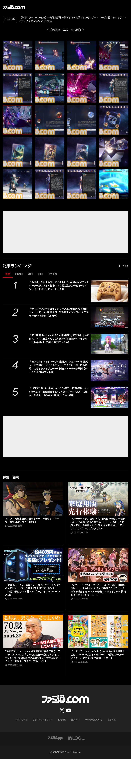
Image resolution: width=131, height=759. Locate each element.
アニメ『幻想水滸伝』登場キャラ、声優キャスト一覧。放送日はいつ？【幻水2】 (32, 520)
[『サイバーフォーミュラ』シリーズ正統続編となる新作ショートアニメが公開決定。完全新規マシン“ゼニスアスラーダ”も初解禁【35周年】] (109, 317)
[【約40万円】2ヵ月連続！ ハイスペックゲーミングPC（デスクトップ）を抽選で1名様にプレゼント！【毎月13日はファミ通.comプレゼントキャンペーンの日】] (33, 565)
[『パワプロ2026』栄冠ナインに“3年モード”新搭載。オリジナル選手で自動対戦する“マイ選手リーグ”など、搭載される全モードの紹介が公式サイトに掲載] (109, 397)
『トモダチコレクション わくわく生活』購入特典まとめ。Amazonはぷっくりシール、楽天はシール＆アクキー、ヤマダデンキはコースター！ (98, 654)
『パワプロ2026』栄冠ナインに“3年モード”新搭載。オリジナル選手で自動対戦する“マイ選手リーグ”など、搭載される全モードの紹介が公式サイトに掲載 (59, 392)
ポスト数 (52, 274)
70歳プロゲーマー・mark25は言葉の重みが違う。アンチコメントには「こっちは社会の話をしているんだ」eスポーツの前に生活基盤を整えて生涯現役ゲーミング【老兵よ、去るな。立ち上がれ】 (32, 656)
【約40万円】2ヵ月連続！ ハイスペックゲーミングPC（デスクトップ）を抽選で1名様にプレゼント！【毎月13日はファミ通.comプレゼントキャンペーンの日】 (32, 590)
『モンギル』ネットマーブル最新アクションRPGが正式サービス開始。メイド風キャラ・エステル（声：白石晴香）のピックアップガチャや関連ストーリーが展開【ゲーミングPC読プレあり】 (58, 366)
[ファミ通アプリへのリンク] (55, 737)
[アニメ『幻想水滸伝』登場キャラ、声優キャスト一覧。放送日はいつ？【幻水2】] (33, 499)
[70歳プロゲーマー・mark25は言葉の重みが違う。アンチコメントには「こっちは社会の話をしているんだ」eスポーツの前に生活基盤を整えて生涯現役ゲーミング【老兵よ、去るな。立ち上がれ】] (33, 631)
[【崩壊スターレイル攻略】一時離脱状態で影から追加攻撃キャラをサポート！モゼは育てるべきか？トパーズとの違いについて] (17, 55)
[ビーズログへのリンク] (76, 737)
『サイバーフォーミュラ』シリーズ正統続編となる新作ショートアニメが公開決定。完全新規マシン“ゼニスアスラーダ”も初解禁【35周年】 (58, 312)
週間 (30, 274)
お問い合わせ (21, 720)
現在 (7, 274)
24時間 (19, 274)
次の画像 (76, 29)
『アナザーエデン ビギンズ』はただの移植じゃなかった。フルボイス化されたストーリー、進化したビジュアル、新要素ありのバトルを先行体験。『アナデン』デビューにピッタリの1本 (98, 523)
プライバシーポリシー (43, 720)
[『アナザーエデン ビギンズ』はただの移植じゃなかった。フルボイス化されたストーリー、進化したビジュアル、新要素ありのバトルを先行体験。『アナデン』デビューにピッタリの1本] (98, 499)
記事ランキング (17, 266)
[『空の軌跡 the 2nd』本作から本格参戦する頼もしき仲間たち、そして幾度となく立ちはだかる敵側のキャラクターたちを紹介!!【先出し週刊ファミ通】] (109, 344)
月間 (40, 274)
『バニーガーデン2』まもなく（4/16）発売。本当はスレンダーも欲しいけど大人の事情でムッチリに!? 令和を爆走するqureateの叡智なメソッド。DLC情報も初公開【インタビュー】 (98, 590)
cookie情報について (93, 720)
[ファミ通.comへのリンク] (14, 7)
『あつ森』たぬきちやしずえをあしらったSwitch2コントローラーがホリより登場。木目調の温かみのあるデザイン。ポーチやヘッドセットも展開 (59, 285)
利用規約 (62, 720)
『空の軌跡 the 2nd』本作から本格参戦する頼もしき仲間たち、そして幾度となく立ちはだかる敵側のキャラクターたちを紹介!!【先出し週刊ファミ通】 (59, 339)
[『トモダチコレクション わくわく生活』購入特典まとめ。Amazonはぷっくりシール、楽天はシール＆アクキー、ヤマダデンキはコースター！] (98, 631)
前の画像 (55, 29)
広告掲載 (112, 720)
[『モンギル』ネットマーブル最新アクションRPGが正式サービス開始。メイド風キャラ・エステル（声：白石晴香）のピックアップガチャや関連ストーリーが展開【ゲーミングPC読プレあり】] (109, 370)
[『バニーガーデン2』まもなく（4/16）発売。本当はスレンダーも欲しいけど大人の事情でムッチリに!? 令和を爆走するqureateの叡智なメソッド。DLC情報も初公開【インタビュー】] (98, 565)
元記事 (9, 19)
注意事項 (75, 720)
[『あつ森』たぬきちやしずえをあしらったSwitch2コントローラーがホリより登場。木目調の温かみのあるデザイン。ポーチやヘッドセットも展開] (109, 291)
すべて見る (123, 266)
